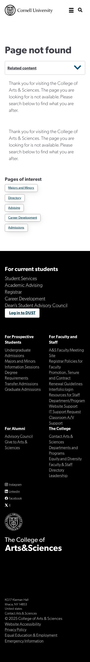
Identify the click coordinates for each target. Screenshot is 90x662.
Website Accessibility (23, 623)
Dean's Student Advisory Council (36, 305)
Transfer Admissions (21, 383)
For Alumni (15, 428)
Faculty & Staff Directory (60, 466)
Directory (14, 198)
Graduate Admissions (23, 389)
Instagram (15, 484)
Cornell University (29, 10)
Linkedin (14, 491)
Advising (14, 207)
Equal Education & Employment (31, 634)
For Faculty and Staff (63, 339)
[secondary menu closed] (77, 68)
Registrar (13, 291)
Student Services (21, 278)
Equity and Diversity (65, 458)
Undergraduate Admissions (18, 352)
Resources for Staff (64, 394)
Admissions (16, 227)
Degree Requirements (16, 374)
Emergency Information (24, 640)
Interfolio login (61, 389)
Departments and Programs (63, 450)
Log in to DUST (22, 312)
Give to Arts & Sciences (16, 444)
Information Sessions (22, 366)
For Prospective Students (19, 339)
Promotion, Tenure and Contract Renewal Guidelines (66, 377)
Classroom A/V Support (61, 419)
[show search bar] (80, 10)
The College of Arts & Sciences (45, 25)
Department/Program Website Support (67, 403)
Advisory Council (19, 436)
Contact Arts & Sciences (61, 438)
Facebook (15, 498)
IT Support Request (65, 411)
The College (60, 428)
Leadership (58, 475)
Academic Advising (23, 285)
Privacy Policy (15, 629)
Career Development (22, 217)
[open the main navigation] (71, 10)
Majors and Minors (21, 187)
